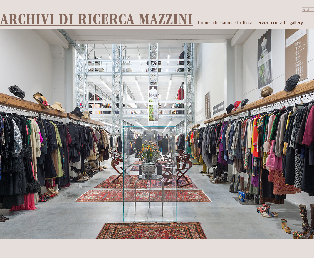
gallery (296, 22)
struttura (243, 22)
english (308, 9)
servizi (262, 22)
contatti (279, 22)
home (204, 22)
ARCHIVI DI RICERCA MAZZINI (97, 19)
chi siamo (222, 22)
